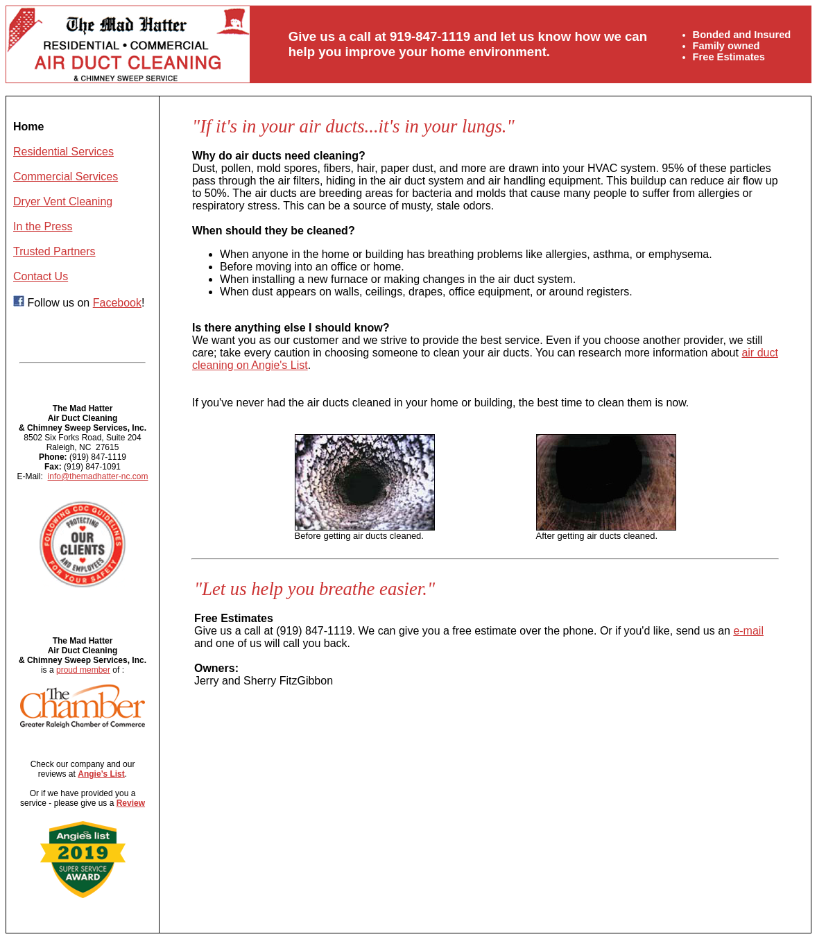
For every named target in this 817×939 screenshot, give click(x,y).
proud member (83, 670)
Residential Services (63, 151)
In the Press (42, 226)
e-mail (748, 631)
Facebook (117, 303)
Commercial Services (65, 176)
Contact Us (40, 276)
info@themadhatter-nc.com (98, 476)
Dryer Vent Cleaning (62, 201)
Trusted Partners (54, 251)
